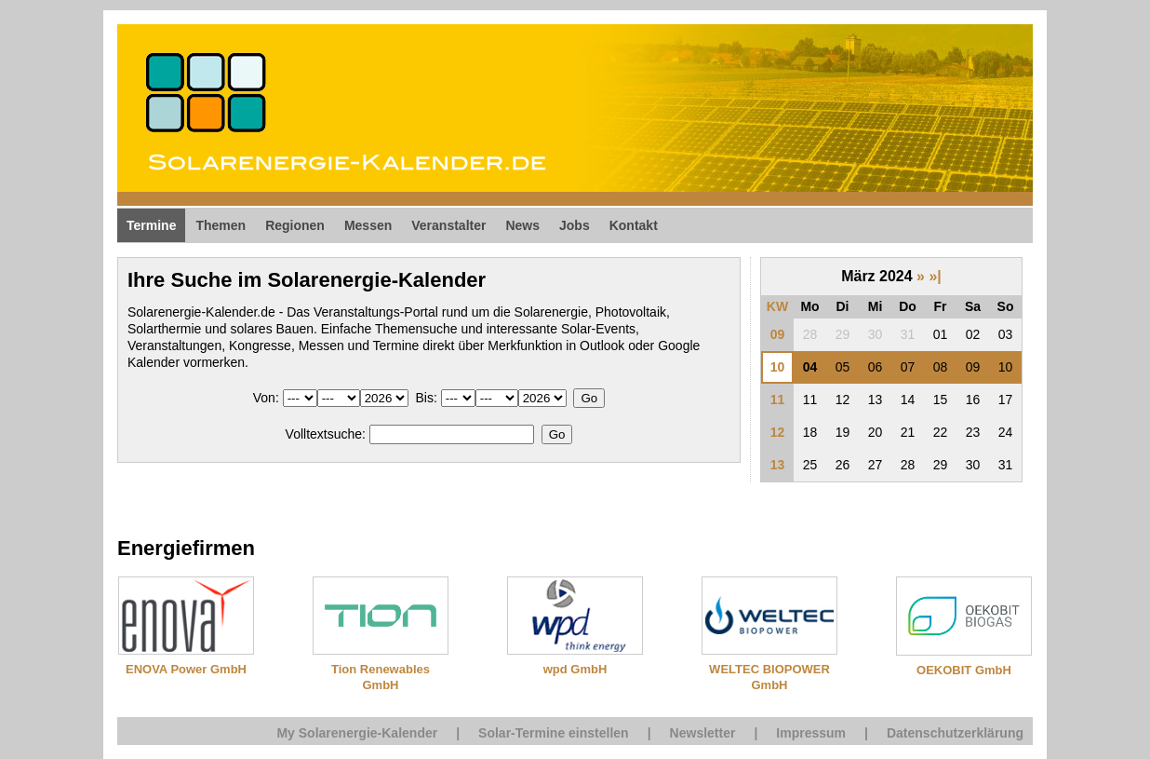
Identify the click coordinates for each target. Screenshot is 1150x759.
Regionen (295, 225)
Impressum (811, 732)
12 (777, 432)
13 (777, 464)
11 (777, 399)
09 (777, 334)
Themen (220, 225)
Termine (151, 225)
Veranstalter (448, 225)
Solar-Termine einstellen (553, 732)
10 (777, 366)
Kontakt (633, 225)
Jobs (574, 225)
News (522, 225)
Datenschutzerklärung (955, 732)
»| (935, 276)
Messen (368, 225)
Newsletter (703, 732)
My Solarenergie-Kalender (356, 732)
